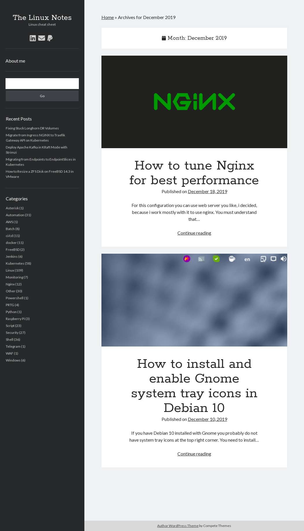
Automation (15, 215)
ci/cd (9, 236)
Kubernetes (15, 263)
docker (11, 242)
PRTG (10, 305)
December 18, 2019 (207, 191)
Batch (10, 229)
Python (11, 312)
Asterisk (12, 208)
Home (107, 17)
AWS (9, 222)
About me (15, 60)
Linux (10, 270)
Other (10, 291)
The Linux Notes (42, 17)
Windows (13, 360)
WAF (9, 353)
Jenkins (12, 256)
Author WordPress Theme (178, 526)
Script (10, 325)
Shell (9, 339)
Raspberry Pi (15, 319)
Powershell (14, 298)
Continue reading (194, 233)
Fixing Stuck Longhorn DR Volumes (32, 128)
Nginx (10, 284)
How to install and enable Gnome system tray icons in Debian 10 (194, 300)
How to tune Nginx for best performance (194, 102)
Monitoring (14, 277)
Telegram (13, 346)
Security (12, 332)
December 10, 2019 (207, 419)
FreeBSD (13, 249)
